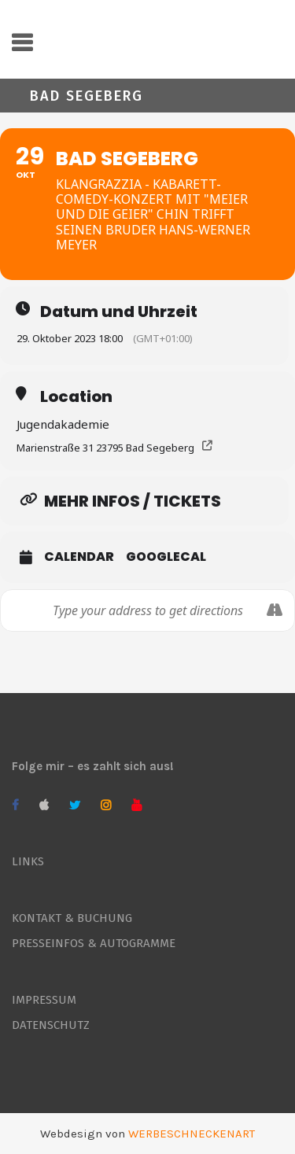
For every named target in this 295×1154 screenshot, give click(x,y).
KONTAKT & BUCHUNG (72, 918)
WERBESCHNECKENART (191, 1133)
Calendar (79, 557)
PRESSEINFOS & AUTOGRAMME (93, 943)
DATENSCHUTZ (51, 1025)
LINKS (28, 861)
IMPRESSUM (44, 1000)
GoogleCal (166, 557)
